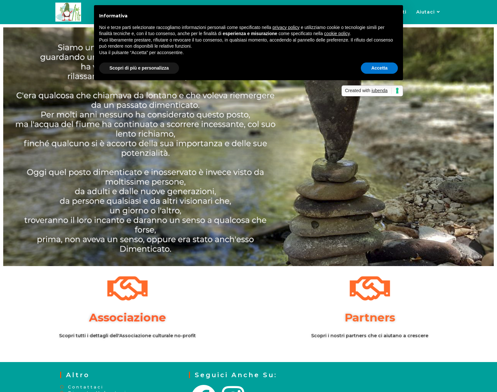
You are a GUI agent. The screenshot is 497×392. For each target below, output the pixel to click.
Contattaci (86, 387)
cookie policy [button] (337, 33)
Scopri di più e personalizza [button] (139, 68)
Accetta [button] (379, 68)
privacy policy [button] (286, 27)
